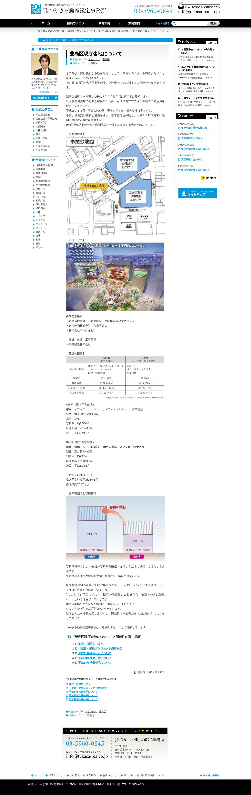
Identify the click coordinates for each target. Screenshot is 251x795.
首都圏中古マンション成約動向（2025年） (196, 51)
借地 (38, 235)
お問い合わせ (110, 775)
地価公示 (40, 189)
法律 (38, 212)
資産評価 (40, 192)
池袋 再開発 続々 (90, 643)
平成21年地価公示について (95, 653)
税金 (38, 134)
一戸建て (40, 216)
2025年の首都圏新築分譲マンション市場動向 (196, 68)
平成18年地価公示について (95, 662)
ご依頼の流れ (108, 31)
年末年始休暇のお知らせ (194, 127)
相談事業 (40, 169)
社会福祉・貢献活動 (46, 118)
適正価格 (40, 208)
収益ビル (40, 232)
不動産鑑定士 (43, 114)
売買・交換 (41, 138)
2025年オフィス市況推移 (194, 84)
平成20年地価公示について (95, 657)
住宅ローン (41, 224)
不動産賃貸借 (43, 146)
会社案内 (74, 775)
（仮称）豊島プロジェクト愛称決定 (100, 648)
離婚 (38, 243)
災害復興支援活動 (45, 165)
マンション (41, 196)
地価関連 (40, 126)
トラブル (40, 220)
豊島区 (64, 40)
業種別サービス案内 (131, 31)
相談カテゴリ (56, 775)
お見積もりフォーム (158, 31)
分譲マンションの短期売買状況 (197, 98)
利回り (39, 239)
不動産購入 (41, 204)
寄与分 (39, 247)
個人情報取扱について (152, 775)
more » (210, 60)
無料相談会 (41, 173)
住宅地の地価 (43, 185)
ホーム (42, 40)
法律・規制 (41, 130)
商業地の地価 (43, 181)
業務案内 (91, 775)
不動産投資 (41, 149)
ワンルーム (41, 228)
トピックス (54, 40)
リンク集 (128, 775)
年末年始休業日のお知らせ (195, 148)
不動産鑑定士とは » (48, 92)
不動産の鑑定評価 (50, 31)
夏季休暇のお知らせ (191, 138)
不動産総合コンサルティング (80, 31)
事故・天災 (41, 122)
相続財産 (40, 200)
